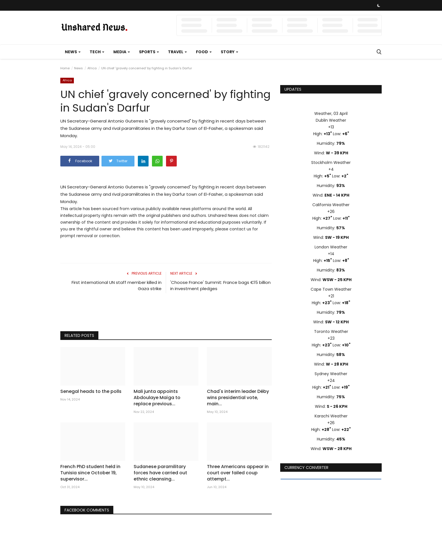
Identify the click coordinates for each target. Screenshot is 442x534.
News (78, 68)
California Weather (331, 205)
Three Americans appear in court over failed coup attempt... (238, 473)
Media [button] (121, 52)
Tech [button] (97, 52)
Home (65, 68)
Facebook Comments (87, 510)
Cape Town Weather (331, 289)
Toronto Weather (331, 331)
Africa (92, 68)
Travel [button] (177, 52)
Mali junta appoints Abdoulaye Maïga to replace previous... (157, 397)
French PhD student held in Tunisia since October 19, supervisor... (90, 473)
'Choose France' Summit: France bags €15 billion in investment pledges (220, 285)
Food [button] (204, 52)
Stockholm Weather (331, 162)
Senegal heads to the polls (90, 391)
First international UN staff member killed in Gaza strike (117, 285)
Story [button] (229, 52)
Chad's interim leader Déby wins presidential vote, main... (238, 397)
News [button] (73, 52)
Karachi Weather (331, 416)
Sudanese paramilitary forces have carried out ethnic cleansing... (160, 473)
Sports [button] (149, 52)
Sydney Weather (331, 374)
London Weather (331, 247)
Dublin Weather (331, 120)
